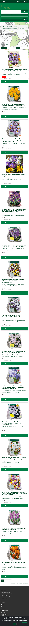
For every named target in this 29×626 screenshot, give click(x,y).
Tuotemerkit (3, 606)
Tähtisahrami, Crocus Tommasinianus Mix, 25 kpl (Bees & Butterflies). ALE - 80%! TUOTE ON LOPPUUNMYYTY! (14, 210)
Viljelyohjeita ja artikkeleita (7, 596)
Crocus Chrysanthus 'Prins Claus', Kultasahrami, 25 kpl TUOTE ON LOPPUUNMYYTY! (11, 317)
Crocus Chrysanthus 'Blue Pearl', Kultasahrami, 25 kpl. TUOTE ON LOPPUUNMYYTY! (11, 423)
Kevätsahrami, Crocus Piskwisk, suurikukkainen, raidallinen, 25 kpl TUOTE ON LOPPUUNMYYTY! (14, 140)
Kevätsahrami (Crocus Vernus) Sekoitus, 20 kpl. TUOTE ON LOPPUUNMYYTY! (13, 175)
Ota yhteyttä (3, 601)
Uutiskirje (3, 615)
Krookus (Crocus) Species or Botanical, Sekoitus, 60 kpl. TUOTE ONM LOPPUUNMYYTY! (13, 281)
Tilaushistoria (4, 614)
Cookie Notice (4, 595)
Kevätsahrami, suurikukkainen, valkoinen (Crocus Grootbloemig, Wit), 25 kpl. (14, 458)
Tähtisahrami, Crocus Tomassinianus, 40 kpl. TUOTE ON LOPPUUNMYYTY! (13, 352)
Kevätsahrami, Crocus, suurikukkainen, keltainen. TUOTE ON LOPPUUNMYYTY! (13, 104)
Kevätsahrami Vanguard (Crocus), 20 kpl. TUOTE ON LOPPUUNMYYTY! (14, 528)
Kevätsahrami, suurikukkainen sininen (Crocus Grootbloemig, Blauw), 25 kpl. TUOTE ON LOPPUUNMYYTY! (13, 387)
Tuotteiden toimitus (5, 592)
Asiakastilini (3, 612)
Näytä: (18, 48)
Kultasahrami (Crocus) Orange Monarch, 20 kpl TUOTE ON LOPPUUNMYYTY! (13, 563)
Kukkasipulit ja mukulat (12, 26)
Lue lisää (24, 622)
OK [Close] (14, 624)
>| (10, 580)
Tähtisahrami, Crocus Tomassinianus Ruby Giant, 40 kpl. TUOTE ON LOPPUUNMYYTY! (14, 245)
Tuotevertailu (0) (5, 44)
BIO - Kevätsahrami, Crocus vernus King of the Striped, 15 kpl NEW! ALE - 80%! (14, 70)
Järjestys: (4, 48)
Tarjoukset (3, 608)
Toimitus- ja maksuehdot (6, 593)
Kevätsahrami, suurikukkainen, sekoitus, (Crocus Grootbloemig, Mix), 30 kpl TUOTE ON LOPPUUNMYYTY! (14, 493)
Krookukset (22, 28)
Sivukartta (3, 602)
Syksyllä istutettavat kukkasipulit (10, 28)
